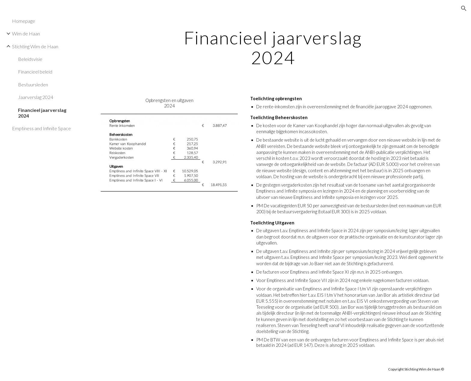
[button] (464, 8)
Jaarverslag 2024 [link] (35, 97)
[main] (273, 47)
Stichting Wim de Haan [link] (35, 46)
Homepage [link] (23, 21)
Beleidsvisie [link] (30, 59)
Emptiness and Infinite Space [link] (41, 128)
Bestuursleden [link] (33, 84)
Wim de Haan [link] (26, 33)
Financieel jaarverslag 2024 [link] (42, 112)
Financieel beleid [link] (35, 71)
